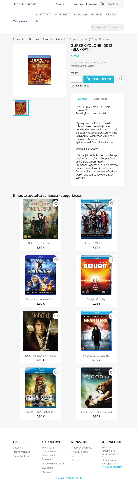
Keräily (111, 14)
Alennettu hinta (21, 451)
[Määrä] (75, 79)
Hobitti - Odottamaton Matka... (40, 355)
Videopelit (62, 14)
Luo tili (74, 456)
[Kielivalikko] (61, 4)
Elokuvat (80, 14)
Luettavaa (43, 14)
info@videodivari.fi (112, 466)
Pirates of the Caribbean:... (40, 411)
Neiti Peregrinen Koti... (40, 243)
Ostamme (18, 447)
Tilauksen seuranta (81, 447)
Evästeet (47, 459)
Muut (40, 21)
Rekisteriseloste (51, 455)
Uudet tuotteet (21, 456)
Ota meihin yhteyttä (25, 4)
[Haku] (107, 27)
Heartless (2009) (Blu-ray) (96, 355)
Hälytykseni (77, 460)
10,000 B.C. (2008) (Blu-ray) (96, 411)
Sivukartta (47, 467)
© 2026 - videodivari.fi (68, 477)
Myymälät (47, 471)
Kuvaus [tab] (82, 98)
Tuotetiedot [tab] (99, 98)
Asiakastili (79, 442)
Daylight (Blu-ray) (96, 299)
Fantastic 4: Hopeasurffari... (40, 299)
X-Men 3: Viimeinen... (96, 243)
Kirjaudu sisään (79, 451)
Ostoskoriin (99, 79)
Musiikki (97, 14)
